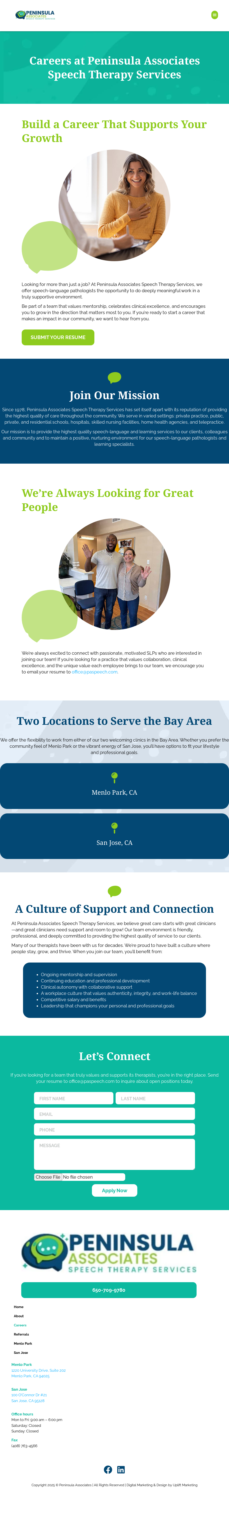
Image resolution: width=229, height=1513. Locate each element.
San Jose (21, 1353)
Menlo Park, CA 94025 (30, 1376)
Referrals (21, 1334)
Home (18, 1307)
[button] (214, 15)
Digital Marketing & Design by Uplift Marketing (162, 1485)
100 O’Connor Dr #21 (29, 1395)
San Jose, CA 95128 (28, 1400)
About (19, 1316)
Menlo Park (23, 1344)
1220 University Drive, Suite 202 (38, 1370)
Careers (20, 1325)
